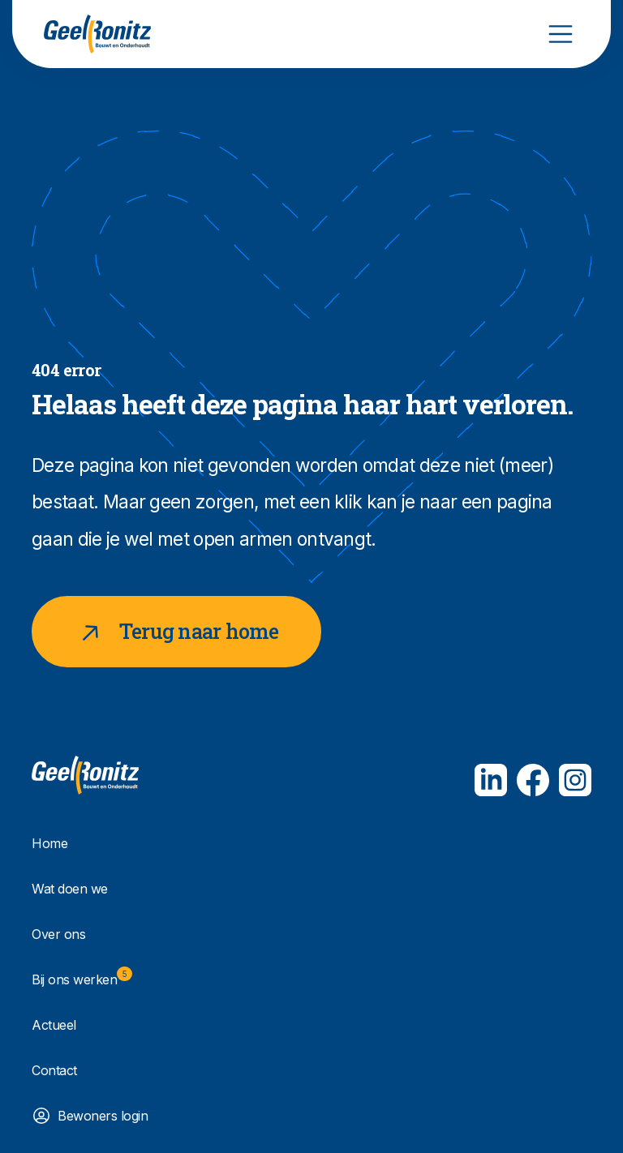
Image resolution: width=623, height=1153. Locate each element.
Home (49, 843)
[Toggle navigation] (560, 34)
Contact (54, 1070)
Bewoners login (103, 1116)
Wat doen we (70, 889)
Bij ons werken (82, 977)
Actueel (54, 1025)
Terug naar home (176, 631)
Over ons (58, 934)
